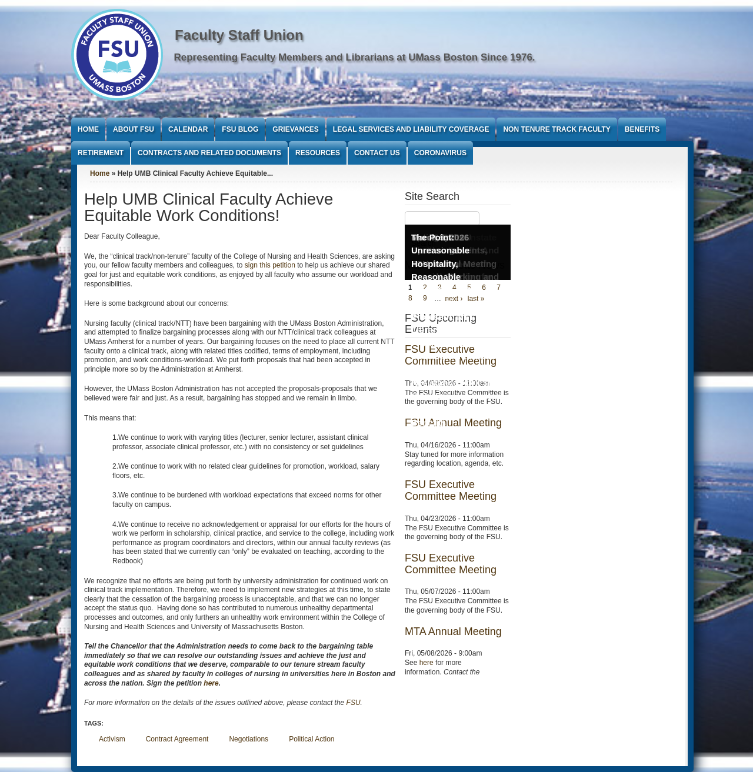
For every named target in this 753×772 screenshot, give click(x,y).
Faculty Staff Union (239, 35)
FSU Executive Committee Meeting (451, 490)
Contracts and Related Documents (209, 153)
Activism (112, 739)
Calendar (188, 129)
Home (88, 129)
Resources (317, 153)
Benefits (642, 129)
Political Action (311, 739)
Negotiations (248, 739)
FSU (353, 703)
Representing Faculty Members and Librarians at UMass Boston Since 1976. (354, 57)
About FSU (133, 129)
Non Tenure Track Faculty (556, 129)
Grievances (295, 129)
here (211, 683)
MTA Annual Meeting (453, 631)
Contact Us (377, 153)
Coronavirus (440, 153)
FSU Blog (240, 129)
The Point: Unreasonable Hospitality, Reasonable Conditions (440, 263)
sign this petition (270, 265)
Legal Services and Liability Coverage (411, 129)
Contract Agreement (177, 739)
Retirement (101, 153)
